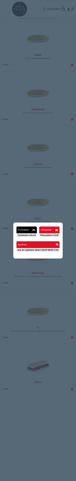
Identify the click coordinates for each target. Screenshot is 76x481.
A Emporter (46, 230)
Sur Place (22, 245)
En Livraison (23, 230)
